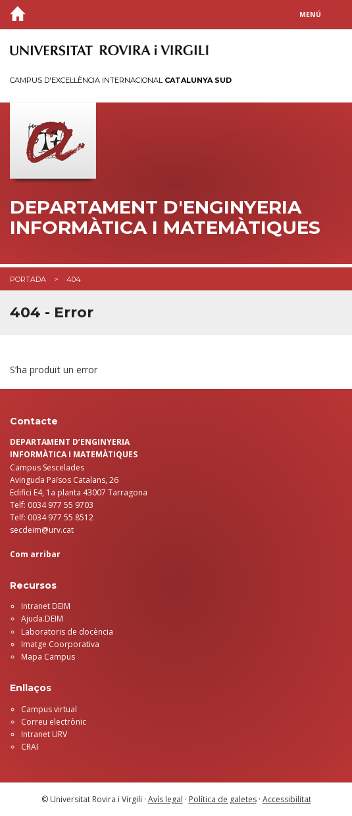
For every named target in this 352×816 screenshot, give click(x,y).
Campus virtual (49, 709)
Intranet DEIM (45, 606)
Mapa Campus (48, 656)
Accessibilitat (287, 799)
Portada (28, 279)
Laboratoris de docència (67, 631)
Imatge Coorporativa (60, 644)
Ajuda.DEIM (42, 618)
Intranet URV (44, 734)
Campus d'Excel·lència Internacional (121, 80)
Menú (310, 14)
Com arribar (35, 554)
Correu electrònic (53, 721)
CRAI (29, 746)
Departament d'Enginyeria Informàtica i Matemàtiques (165, 217)
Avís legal (165, 799)
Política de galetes (223, 799)
